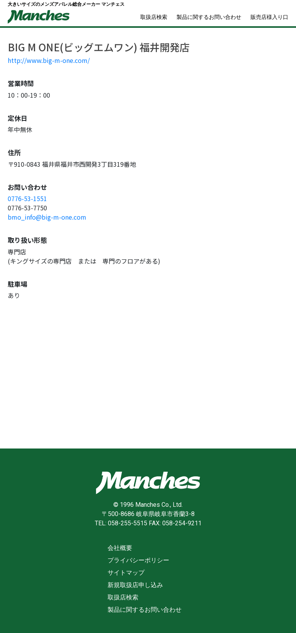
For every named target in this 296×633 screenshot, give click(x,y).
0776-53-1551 (27, 198)
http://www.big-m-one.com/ (49, 60)
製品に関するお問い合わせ (209, 17)
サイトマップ (126, 572)
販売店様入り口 (269, 17)
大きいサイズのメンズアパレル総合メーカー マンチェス (66, 4)
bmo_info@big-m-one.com (47, 217)
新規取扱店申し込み (135, 585)
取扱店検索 (153, 17)
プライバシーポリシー (138, 560)
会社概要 (120, 548)
